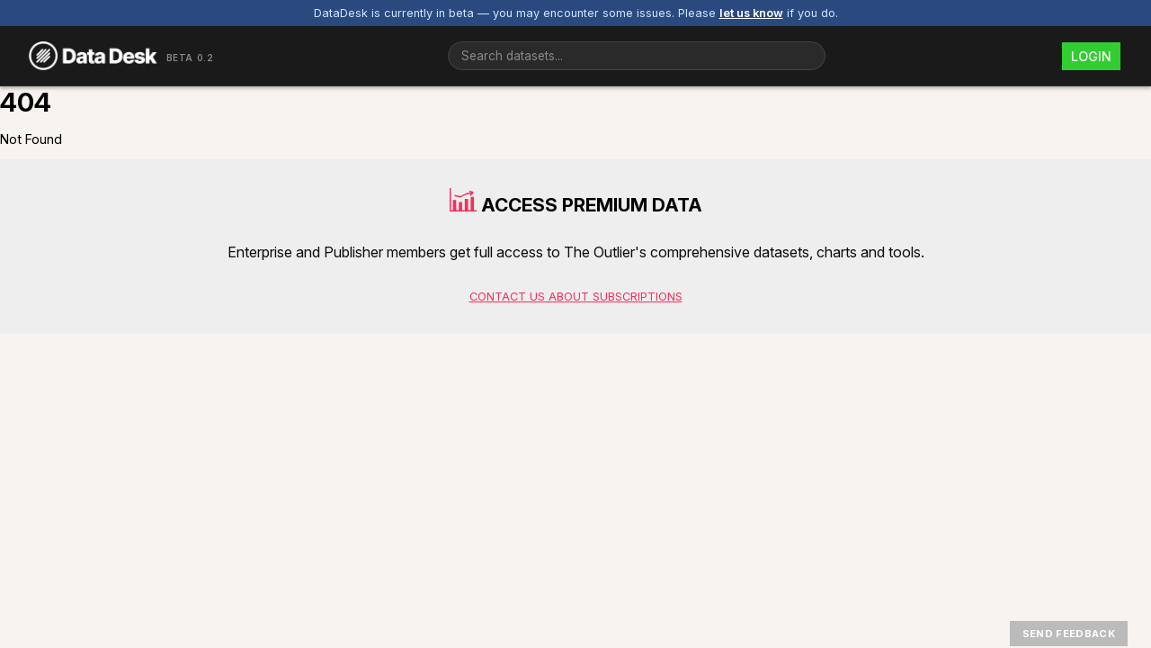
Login (1091, 56)
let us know (751, 13)
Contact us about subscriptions (576, 296)
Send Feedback (1068, 633)
